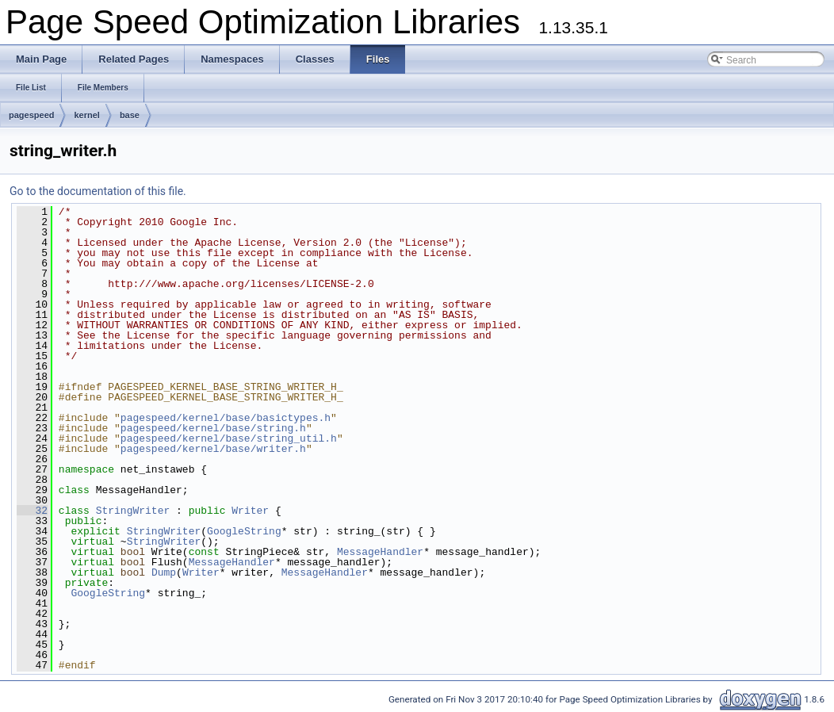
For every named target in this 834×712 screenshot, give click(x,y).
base (130, 115)
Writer (250, 510)
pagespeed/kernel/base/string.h (213, 428)
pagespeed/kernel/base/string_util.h (229, 438)
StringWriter (133, 510)
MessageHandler (380, 552)
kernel (86, 115)
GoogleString (244, 531)
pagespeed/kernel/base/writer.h (213, 449)
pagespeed (31, 115)
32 (32, 510)
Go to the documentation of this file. (98, 191)
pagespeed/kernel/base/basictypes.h (226, 418)
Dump (163, 572)
